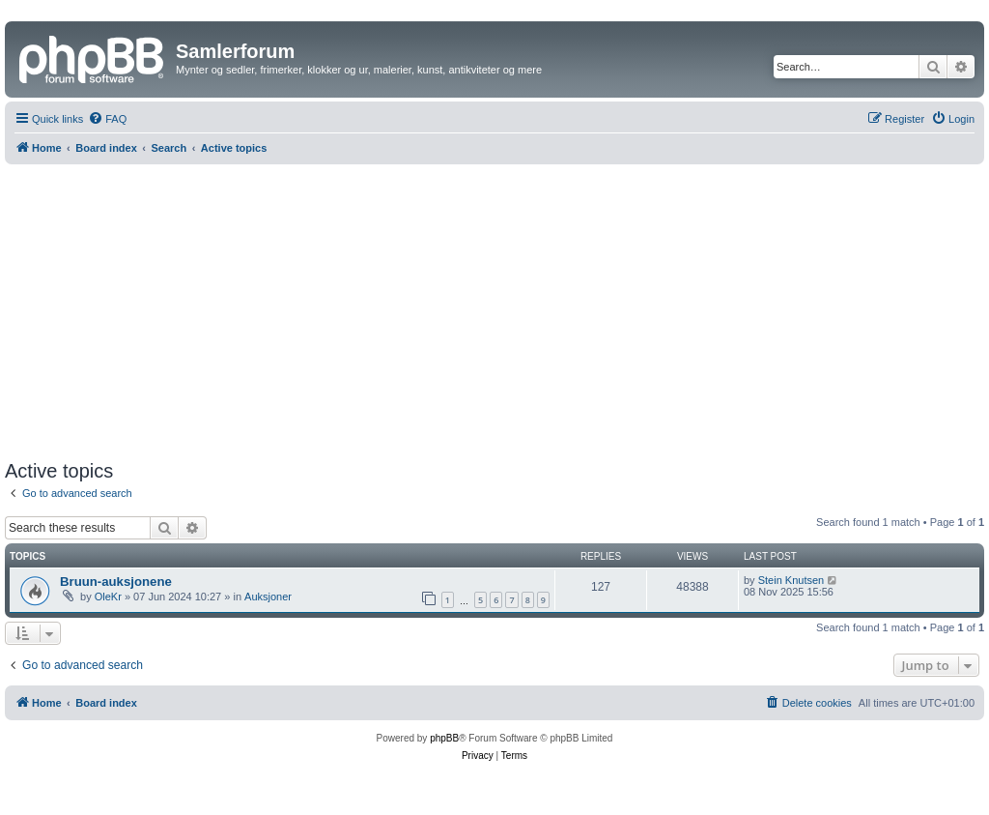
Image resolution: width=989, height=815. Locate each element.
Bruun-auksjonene (116, 581)
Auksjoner (268, 596)
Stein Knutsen (791, 580)
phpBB (444, 738)
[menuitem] (107, 119)
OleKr (108, 596)
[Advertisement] (494, 309)
